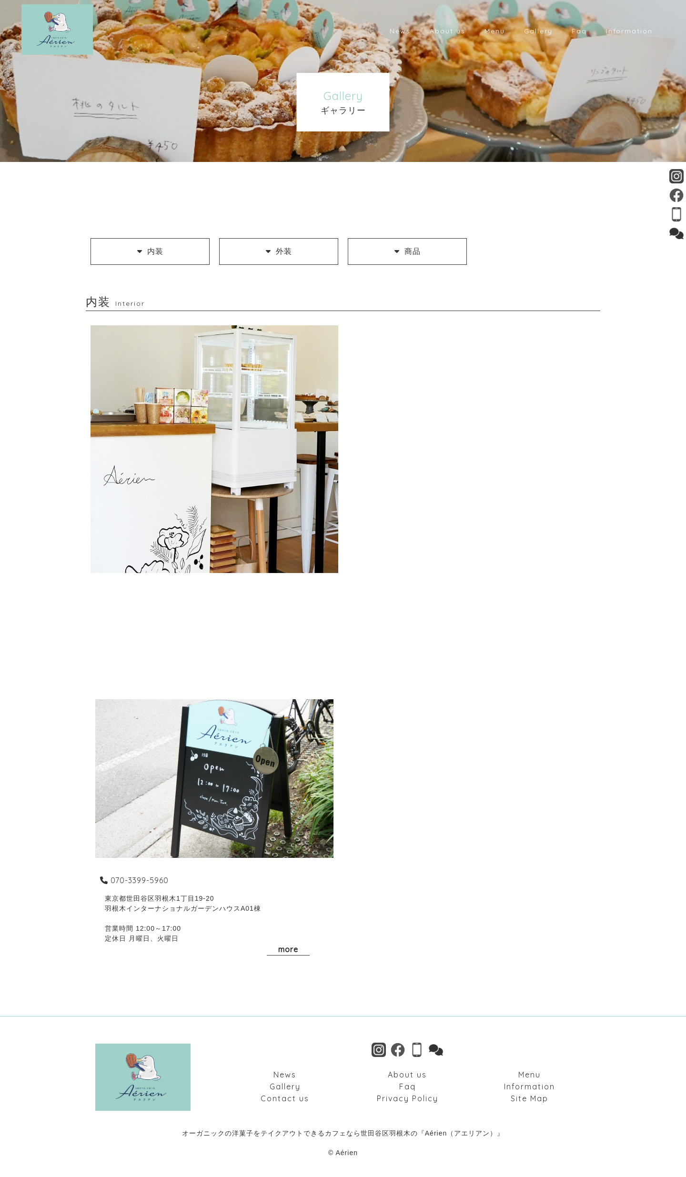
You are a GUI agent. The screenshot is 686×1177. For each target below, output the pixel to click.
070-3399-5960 (133, 880)
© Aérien (343, 1153)
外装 (279, 251)
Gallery (285, 1086)
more (288, 949)
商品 (407, 251)
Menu (529, 1074)
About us (407, 1074)
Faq (407, 1086)
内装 (150, 251)
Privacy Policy (407, 1098)
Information (529, 1086)
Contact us (285, 1098)
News (284, 1074)
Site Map (529, 1098)
